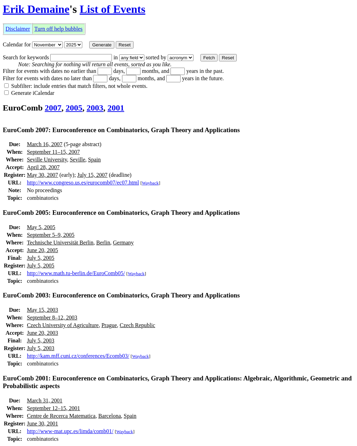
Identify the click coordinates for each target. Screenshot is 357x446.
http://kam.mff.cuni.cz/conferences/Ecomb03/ (78, 356)
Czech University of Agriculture (63, 325)
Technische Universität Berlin (60, 242)
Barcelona (109, 416)
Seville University (47, 159)
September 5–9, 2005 (50, 235)
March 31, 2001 (44, 400)
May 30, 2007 (42, 175)
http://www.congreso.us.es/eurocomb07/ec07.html (83, 183)
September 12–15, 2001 (53, 408)
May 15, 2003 (42, 310)
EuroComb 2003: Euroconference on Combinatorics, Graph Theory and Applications (121, 295)
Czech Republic (137, 325)
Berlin (103, 242)
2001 (115, 107)
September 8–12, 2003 (52, 317)
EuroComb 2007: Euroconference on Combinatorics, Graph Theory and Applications (121, 130)
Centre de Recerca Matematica (61, 416)
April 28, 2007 (43, 167)
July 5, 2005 (40, 258)
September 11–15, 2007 (53, 152)
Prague (109, 325)
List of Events (112, 9)
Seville (77, 159)
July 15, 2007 (92, 175)
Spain (94, 159)
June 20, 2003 (42, 333)
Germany (123, 242)
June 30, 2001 (42, 423)
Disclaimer (18, 29)
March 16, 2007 (44, 144)
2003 (94, 107)
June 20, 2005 (42, 250)
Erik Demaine (36, 9)
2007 (53, 107)
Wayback (150, 183)
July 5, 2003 (40, 340)
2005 (74, 107)
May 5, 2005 (41, 227)
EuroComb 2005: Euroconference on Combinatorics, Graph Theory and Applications (121, 212)
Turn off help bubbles (59, 29)
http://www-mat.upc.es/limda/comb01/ (70, 431)
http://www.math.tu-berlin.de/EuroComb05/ (76, 273)
